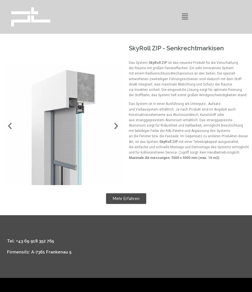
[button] (184, 17)
